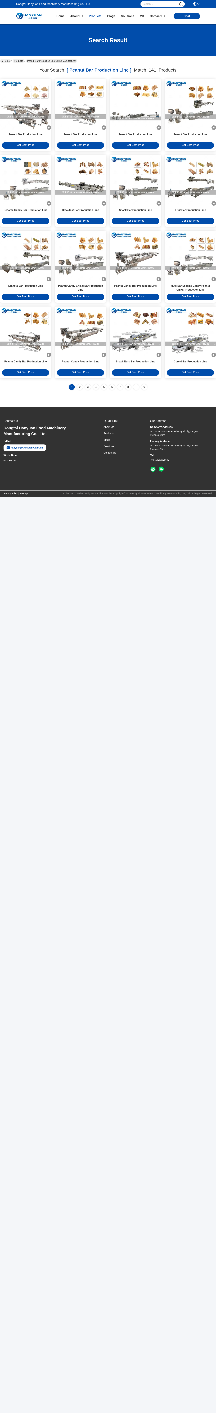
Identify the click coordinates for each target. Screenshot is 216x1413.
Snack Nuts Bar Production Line (135, 361)
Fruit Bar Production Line (190, 210)
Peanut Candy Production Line (80, 361)
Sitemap (23, 493)
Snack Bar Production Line (135, 210)
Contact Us (110, 452)
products (95, 16)
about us (76, 16)
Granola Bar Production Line (25, 285)
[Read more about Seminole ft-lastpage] (144, 387)
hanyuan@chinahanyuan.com (24, 447)
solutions (127, 16)
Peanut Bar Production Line (26, 134)
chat (187, 16)
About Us (109, 427)
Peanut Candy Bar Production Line (135, 285)
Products (18, 61)
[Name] (181, 4)
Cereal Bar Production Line (190, 361)
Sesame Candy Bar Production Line (25, 210)
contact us (157, 16)
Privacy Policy (11, 493)
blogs (111, 16)
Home (60, 16)
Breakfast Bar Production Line (80, 210)
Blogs (107, 440)
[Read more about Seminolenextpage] (136, 387)
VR (142, 16)
